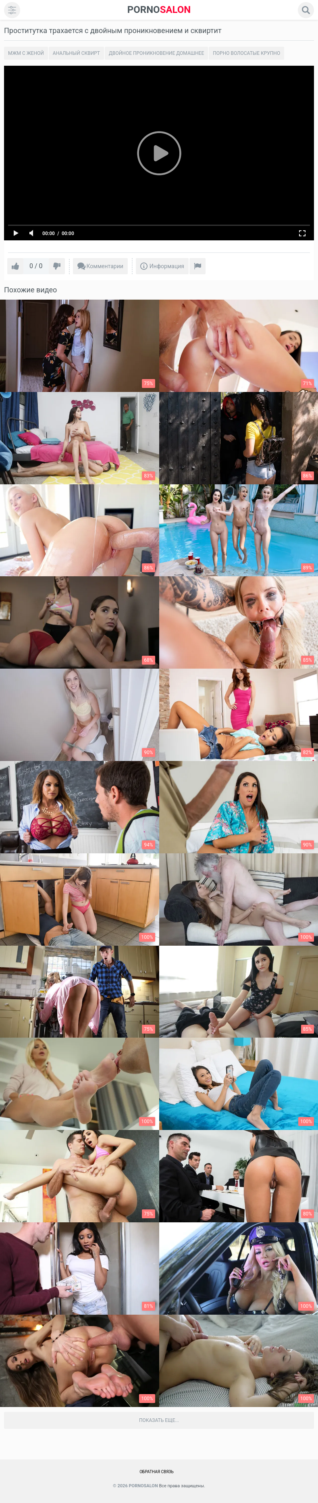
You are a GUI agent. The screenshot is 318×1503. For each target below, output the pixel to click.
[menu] (12, 10)
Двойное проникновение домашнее (156, 53)
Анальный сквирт (76, 53)
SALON (159, 10)
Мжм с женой (26, 53)
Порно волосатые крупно (246, 53)
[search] (306, 10)
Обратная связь (156, 1472)
